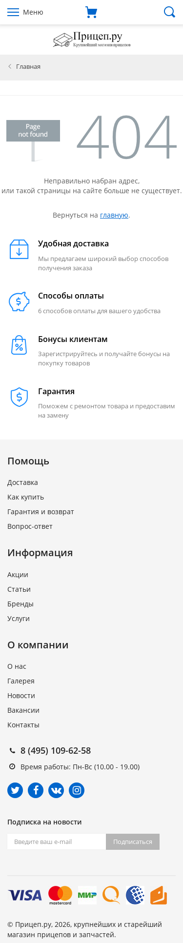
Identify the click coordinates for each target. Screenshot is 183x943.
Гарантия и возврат (40, 511)
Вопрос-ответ (30, 526)
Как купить (25, 497)
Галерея (21, 680)
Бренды (20, 603)
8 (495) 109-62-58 (55, 750)
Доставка (22, 482)
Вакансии (23, 710)
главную (114, 215)
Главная (28, 66)
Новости (21, 695)
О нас (16, 666)
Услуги (18, 618)
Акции (17, 574)
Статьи (19, 589)
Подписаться (132, 841)
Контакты (23, 724)
